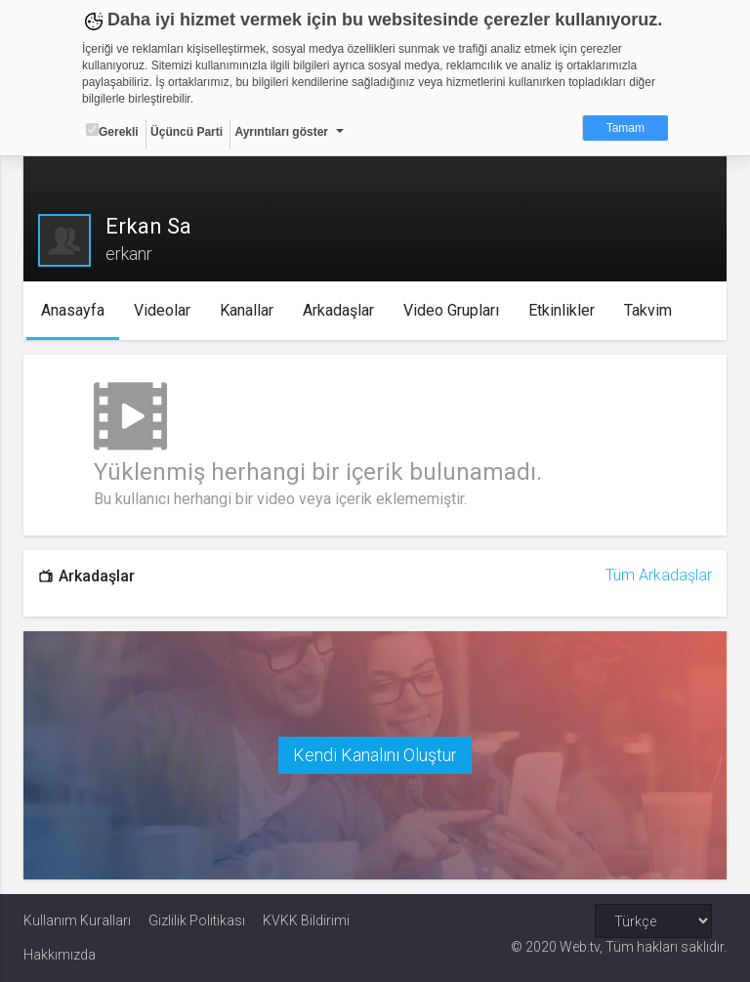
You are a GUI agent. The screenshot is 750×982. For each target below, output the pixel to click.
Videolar (162, 310)
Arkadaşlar (338, 310)
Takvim (648, 310)
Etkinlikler (561, 310)
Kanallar (246, 310)
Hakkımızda (59, 954)
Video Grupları (451, 310)
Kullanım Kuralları (77, 920)
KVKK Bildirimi (306, 920)
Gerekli (112, 131)
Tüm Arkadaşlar (658, 575)
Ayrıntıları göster (281, 132)
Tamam (625, 128)
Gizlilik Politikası (196, 920)
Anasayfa (72, 310)
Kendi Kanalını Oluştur (375, 755)
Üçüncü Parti (186, 132)
